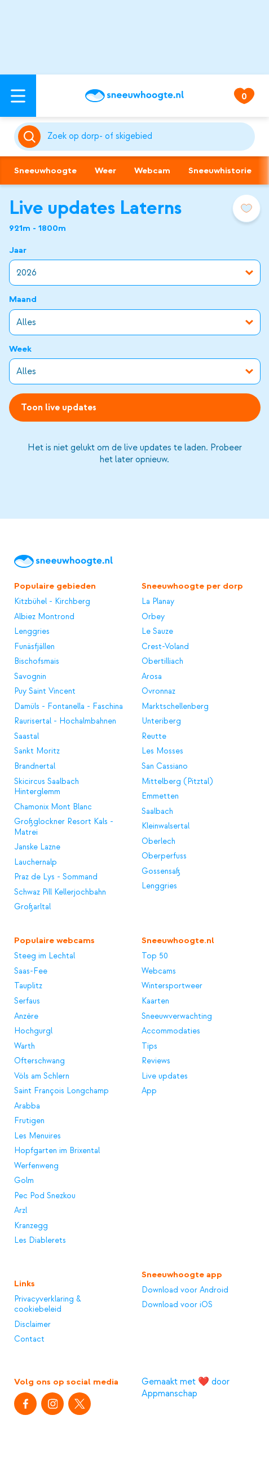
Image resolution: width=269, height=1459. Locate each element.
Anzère (26, 1016)
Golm (24, 1181)
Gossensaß (161, 871)
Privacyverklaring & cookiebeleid (47, 1304)
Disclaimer (32, 1325)
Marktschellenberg (175, 707)
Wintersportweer (172, 986)
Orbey (153, 617)
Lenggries (32, 631)
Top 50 (155, 956)
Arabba (27, 1106)
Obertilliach (162, 661)
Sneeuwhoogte (45, 170)
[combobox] (148, 136)
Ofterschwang (39, 1061)
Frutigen (29, 1121)
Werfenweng (36, 1166)
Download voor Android (185, 1290)
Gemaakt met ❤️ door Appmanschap (186, 1387)
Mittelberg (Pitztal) (177, 782)
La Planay (158, 602)
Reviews (156, 1061)
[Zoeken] (148, 136)
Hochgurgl (33, 1031)
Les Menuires (37, 1136)
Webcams (159, 971)
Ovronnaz (158, 691)
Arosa (152, 677)
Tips (149, 1046)
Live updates (165, 1076)
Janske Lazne (37, 847)
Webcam (152, 170)
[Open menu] (18, 96)
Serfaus (27, 1001)
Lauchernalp (35, 862)
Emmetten (160, 796)
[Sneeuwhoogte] (134, 95)
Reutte (154, 736)
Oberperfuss (164, 856)
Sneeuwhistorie (220, 170)
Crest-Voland (165, 647)
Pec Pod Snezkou (45, 1196)
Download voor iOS (177, 1305)
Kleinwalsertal (165, 826)
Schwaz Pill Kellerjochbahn (60, 892)
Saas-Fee (30, 971)
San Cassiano (165, 766)
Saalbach (157, 812)
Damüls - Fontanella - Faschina (68, 707)
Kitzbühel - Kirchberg (52, 602)
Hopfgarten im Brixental (57, 1151)
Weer (105, 170)
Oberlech (158, 841)
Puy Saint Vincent (45, 691)
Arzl (20, 1211)
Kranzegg (31, 1226)
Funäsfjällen (34, 647)
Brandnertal (34, 766)
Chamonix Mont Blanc (53, 807)
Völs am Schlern (41, 1076)
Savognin (30, 677)
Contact (29, 1339)
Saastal (26, 736)
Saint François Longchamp (61, 1091)
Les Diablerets (40, 1240)
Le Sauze (157, 631)
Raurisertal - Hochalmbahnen (65, 721)
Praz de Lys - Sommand (56, 877)
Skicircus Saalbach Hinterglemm (46, 787)
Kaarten (155, 1001)
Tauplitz (28, 986)
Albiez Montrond (44, 617)
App (149, 1091)
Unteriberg (161, 721)
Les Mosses (162, 751)
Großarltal (32, 907)
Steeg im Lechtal (44, 956)
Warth (24, 1046)
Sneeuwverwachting (177, 1016)
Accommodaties (171, 1031)
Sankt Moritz (37, 751)
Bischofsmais (36, 661)
